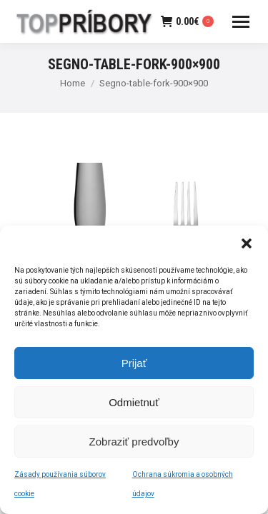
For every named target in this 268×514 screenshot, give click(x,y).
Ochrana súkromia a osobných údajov (182, 487)
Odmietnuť (134, 405)
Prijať (134, 366)
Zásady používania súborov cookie (60, 487)
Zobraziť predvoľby (134, 444)
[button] (246, 247)
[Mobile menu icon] (241, 21)
